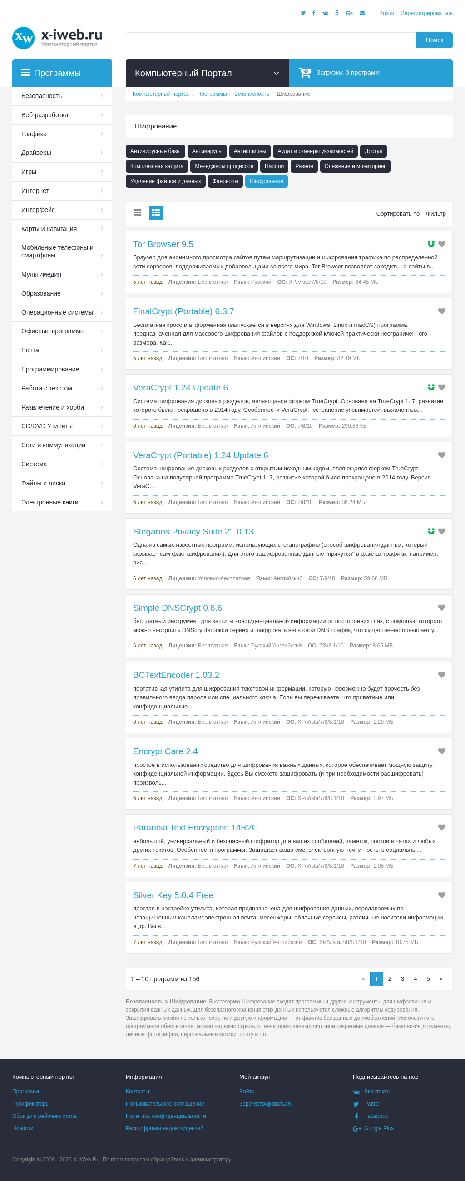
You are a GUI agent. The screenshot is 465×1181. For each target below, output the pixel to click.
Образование (41, 293)
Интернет (35, 190)
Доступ (373, 151)
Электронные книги (50, 502)
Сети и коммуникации (53, 445)
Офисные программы (53, 331)
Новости (22, 1128)
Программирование (50, 369)
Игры (28, 171)
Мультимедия (41, 274)
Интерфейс (38, 209)
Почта (30, 350)
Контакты (137, 1091)
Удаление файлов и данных (165, 181)
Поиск (435, 40)
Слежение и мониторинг (355, 166)
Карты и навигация (49, 228)
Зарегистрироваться (427, 13)
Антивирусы (207, 151)
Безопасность (41, 95)
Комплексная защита (156, 166)
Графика (34, 134)
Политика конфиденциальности (166, 1116)
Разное (304, 166)
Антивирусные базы (155, 151)
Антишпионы (250, 151)
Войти (387, 13)
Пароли (274, 166)
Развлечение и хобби (52, 407)
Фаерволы (225, 181)
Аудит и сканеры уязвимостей (315, 151)
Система (34, 464)
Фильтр (436, 213)
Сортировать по (398, 213)
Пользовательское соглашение (165, 1104)
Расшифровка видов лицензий (164, 1128)
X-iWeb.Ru (86, 1159)
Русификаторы (30, 1104)
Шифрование (266, 181)
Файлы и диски (43, 483)
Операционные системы (57, 312)
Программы (27, 1091)
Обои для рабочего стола (44, 1116)
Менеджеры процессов (224, 166)
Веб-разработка (44, 115)
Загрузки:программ (339, 72)
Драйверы (36, 152)
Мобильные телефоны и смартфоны (57, 251)
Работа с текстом (46, 388)
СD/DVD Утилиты (47, 426)
